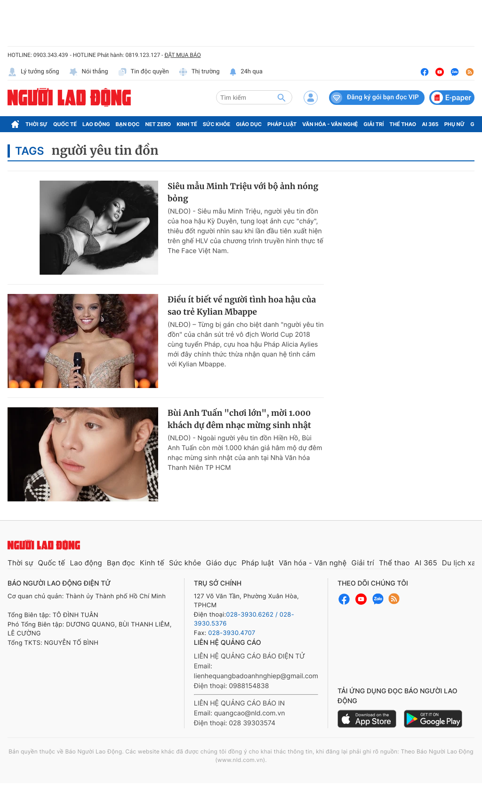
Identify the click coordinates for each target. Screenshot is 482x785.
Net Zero (158, 124)
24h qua (246, 72)
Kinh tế (187, 124)
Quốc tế (65, 124)
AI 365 (430, 124)
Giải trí (373, 124)
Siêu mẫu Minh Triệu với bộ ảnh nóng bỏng (243, 192)
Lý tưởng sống (33, 72)
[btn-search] (281, 97)
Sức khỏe (216, 124)
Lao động (96, 124)
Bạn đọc (128, 124)
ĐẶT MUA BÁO (182, 55)
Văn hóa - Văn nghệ (330, 124)
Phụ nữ (454, 124)
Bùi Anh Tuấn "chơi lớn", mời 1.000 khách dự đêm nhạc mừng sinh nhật (239, 419)
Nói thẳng (88, 72)
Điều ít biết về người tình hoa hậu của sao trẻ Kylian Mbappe (242, 305)
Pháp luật (282, 124)
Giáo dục (249, 124)
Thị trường (199, 72)
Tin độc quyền (143, 72)
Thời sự (36, 124)
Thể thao (402, 124)
